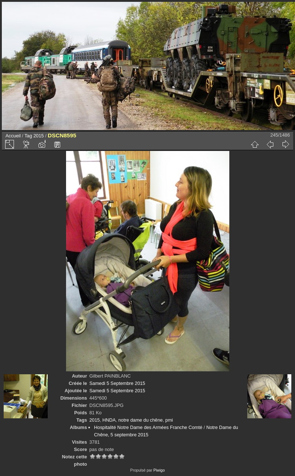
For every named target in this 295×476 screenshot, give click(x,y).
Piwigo (159, 470)
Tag (28, 135)
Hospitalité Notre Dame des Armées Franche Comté (148, 427)
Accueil (13, 135)
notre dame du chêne (140, 420)
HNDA (109, 420)
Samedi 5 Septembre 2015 (117, 383)
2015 (38, 135)
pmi (169, 420)
